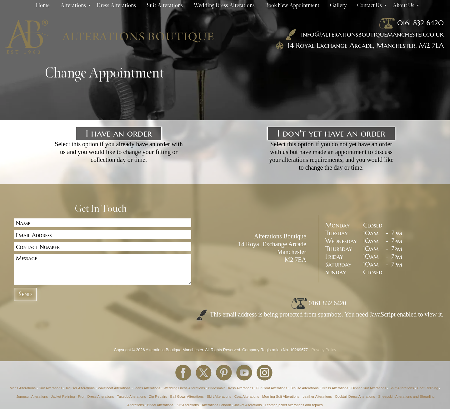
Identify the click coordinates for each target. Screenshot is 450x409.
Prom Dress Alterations (96, 396)
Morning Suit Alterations (280, 396)
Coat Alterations (246, 396)
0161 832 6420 (420, 22)
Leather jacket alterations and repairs (294, 405)
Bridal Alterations (160, 405)
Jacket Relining (63, 396)
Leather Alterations (317, 396)
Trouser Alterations (80, 388)
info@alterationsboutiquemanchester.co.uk (363, 34)
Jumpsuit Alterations (32, 396)
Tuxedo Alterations (131, 396)
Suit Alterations (50, 388)
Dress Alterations (335, 388)
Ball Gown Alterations (187, 396)
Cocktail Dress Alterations (355, 396)
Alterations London (216, 405)
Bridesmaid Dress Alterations (230, 388)
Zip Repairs (158, 396)
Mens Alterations (23, 388)
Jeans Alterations (147, 388)
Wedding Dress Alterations (184, 388)
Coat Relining (427, 388)
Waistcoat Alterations (114, 388)
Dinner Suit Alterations (369, 388)
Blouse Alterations (304, 388)
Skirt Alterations (219, 396)
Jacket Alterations (248, 405)
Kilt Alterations (188, 405)
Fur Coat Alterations (271, 388)
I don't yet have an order (331, 133)
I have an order (119, 133)
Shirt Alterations (401, 388)
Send (25, 294)
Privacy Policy (324, 349)
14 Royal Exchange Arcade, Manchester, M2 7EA (366, 45)
